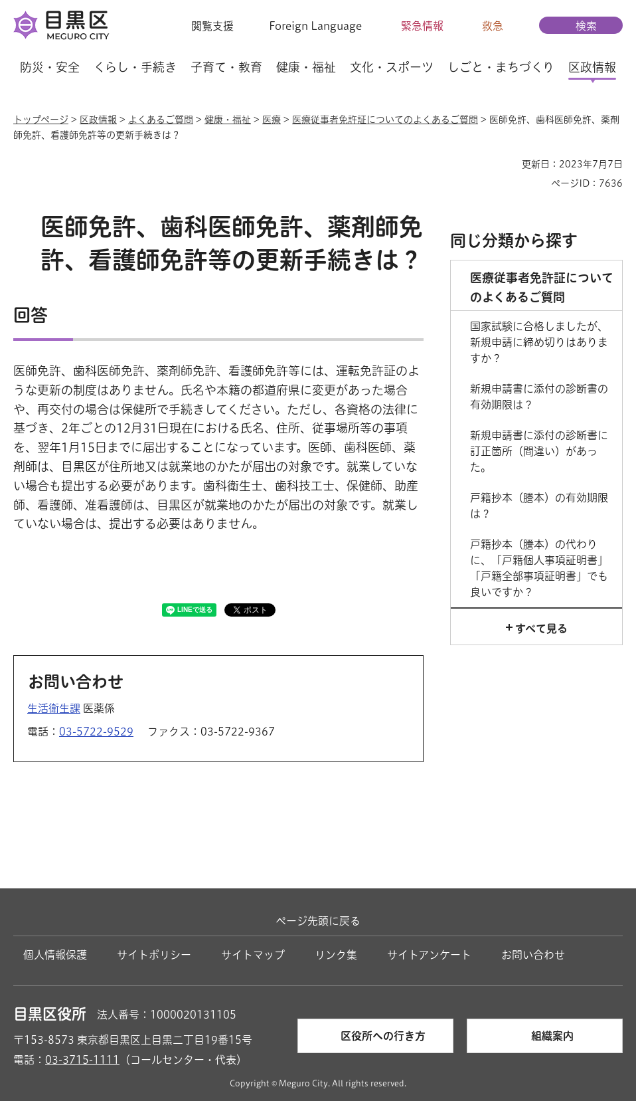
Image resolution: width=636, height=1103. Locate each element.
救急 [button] (492, 26)
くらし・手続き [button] (135, 67)
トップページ (40, 119)
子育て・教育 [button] (226, 67)
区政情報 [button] (592, 67)
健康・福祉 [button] (306, 67)
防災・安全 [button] (50, 67)
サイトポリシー (154, 957)
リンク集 (336, 957)
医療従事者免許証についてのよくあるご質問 (385, 119)
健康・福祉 (227, 119)
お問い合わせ (533, 957)
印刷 (507, 164)
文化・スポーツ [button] (392, 67)
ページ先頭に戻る (318, 923)
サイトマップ (253, 957)
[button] (204, 26)
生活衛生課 (53, 709)
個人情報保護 (55, 957)
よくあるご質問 (160, 119)
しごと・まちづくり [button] (500, 67)
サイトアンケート (429, 957)
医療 (271, 119)
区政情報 (98, 119)
